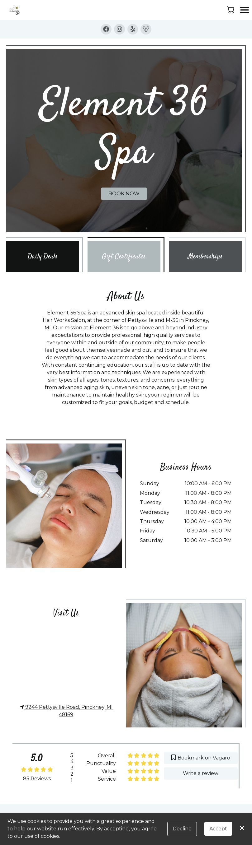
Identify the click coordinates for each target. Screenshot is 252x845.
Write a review (201, 773)
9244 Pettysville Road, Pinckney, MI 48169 (66, 710)
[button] (231, 9)
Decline (182, 829)
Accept (218, 829)
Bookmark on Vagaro (200, 757)
